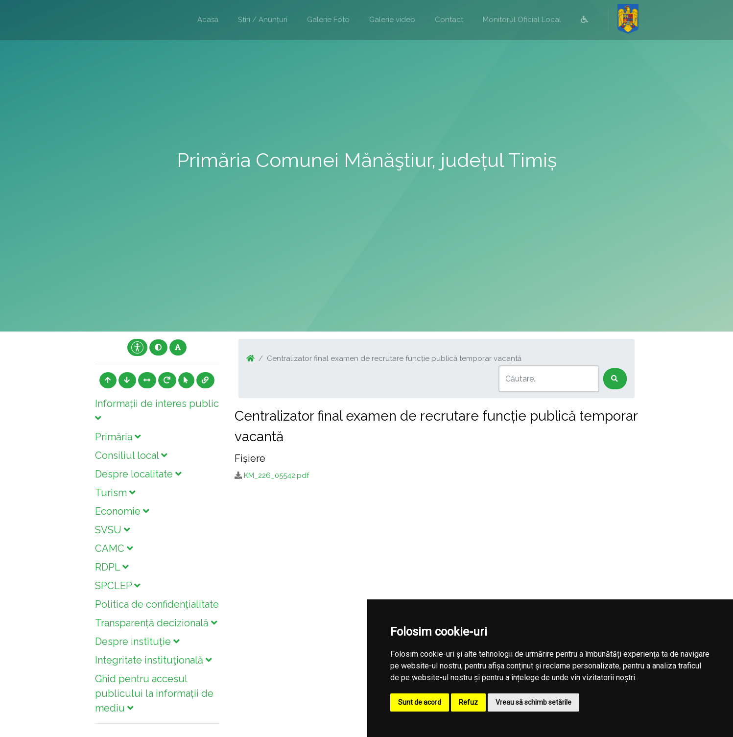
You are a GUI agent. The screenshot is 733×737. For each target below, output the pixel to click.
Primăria (118, 437)
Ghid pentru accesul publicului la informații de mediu (154, 693)
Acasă (207, 19)
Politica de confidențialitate (157, 604)
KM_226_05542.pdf (276, 475)
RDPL (111, 567)
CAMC (114, 548)
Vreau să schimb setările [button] (533, 702)
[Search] (548, 378)
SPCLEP (117, 586)
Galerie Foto (328, 19)
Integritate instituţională (153, 660)
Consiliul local (131, 455)
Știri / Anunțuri (262, 19)
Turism (115, 493)
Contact (449, 19)
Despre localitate (138, 474)
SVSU (112, 530)
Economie (122, 511)
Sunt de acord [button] (419, 702)
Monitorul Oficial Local (522, 19)
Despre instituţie (137, 641)
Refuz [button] (468, 702)
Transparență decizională (156, 623)
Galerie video (392, 19)
